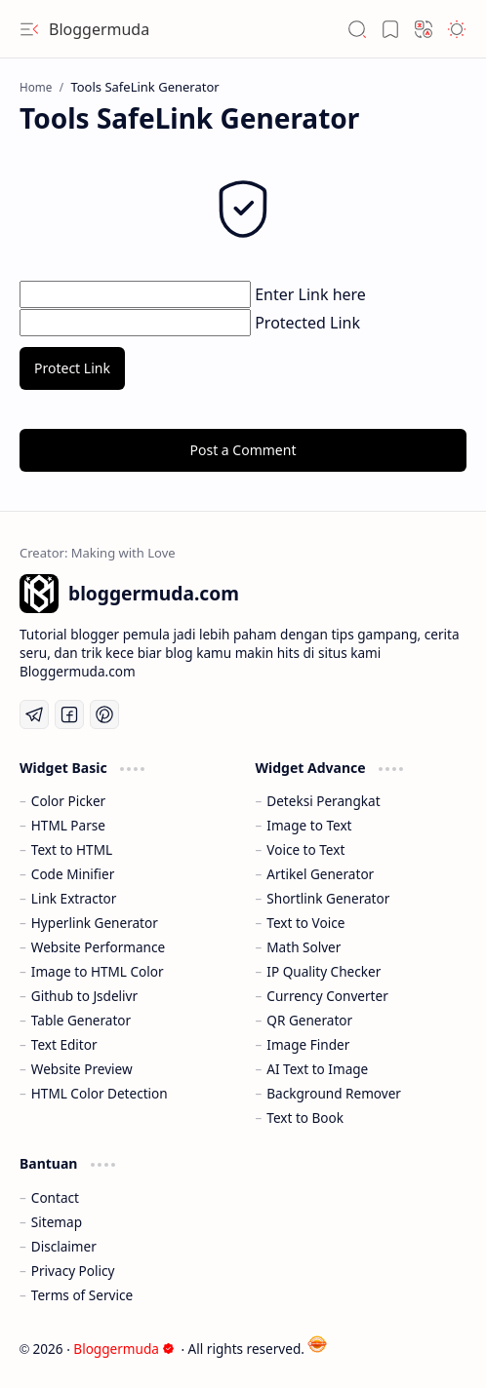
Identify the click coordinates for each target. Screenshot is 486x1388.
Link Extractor (74, 898)
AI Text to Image (317, 1069)
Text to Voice (305, 922)
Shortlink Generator (327, 898)
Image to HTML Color (97, 971)
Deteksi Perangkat (323, 800)
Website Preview (82, 1069)
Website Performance (98, 947)
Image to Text (308, 825)
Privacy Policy (73, 1270)
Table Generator (81, 1020)
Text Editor (64, 1044)
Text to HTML (71, 849)
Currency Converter (326, 995)
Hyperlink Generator (94, 922)
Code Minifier (73, 874)
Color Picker (68, 800)
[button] (29, 29)
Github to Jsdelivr (84, 995)
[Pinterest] (104, 714)
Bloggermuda (99, 29)
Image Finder (307, 1044)
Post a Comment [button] (243, 450)
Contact (55, 1197)
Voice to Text (305, 849)
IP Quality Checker (323, 971)
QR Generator (309, 1020)
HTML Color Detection (99, 1093)
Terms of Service (82, 1295)
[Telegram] (34, 714)
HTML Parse (68, 825)
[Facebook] (69, 714)
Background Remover (333, 1093)
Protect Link (72, 368)
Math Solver (303, 947)
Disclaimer (64, 1246)
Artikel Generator (320, 874)
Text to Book (305, 1117)
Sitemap (56, 1222)
